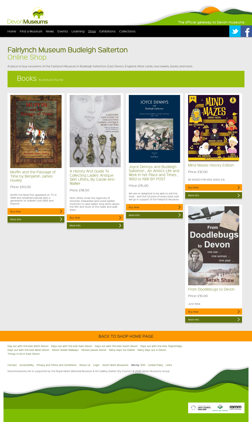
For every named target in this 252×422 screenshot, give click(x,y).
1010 (143, 364)
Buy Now (15, 211)
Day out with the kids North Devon (28, 346)
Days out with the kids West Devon (28, 349)
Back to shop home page (126, 336)
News (50, 31)
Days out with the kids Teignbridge (161, 346)
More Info (15, 219)
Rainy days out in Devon (152, 349)
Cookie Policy (155, 364)
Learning (78, 31)
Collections (127, 31)
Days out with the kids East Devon (71, 346)
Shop (92, 31)
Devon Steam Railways (65, 349)
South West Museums (115, 364)
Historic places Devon (93, 349)
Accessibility (26, 364)
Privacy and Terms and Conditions (57, 364)
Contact (12, 364)
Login (96, 364)
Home (12, 31)
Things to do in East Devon (24, 353)
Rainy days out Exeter (122, 349)
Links (169, 364)
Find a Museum (31, 31)
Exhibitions (107, 31)
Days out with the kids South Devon (116, 346)
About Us (84, 364)
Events (63, 31)
